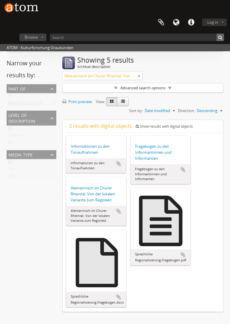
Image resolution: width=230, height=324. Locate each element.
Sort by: (136, 110)
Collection (16, 136)
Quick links (191, 22)
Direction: (186, 110)
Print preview (77, 101)
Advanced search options (142, 88)
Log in (212, 22)
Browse (31, 37)
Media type (20, 154)
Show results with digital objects (164, 126)
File (11, 143)
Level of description (21, 118)
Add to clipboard (119, 164)
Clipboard (161, 22)
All (10, 97)
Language (176, 22)
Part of (16, 88)
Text (12, 170)
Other (13, 177)
